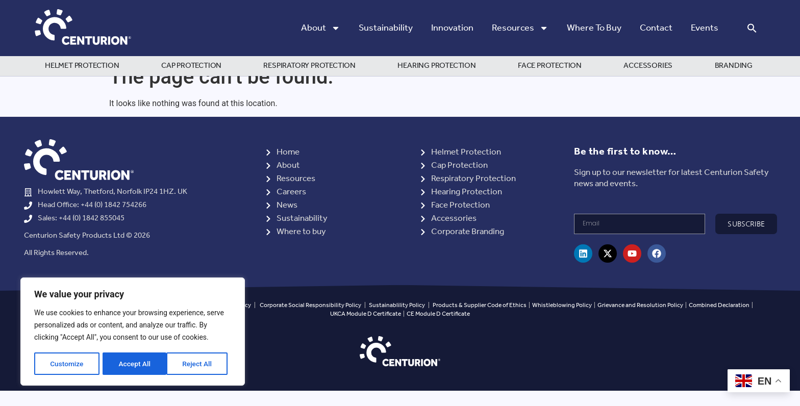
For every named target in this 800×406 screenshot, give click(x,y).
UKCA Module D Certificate (365, 329)
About (320, 28)
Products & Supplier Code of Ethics (480, 320)
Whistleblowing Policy (562, 320)
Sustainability (386, 28)
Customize (66, 364)
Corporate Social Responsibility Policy (310, 320)
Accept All (199, 364)
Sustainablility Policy (397, 320)
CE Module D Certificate (438, 329)
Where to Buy (594, 28)
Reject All (133, 364)
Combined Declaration (719, 320)
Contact (656, 28)
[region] (132, 332)
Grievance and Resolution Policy (640, 320)
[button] (752, 28)
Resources (520, 28)
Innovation (452, 28)
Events (704, 28)
